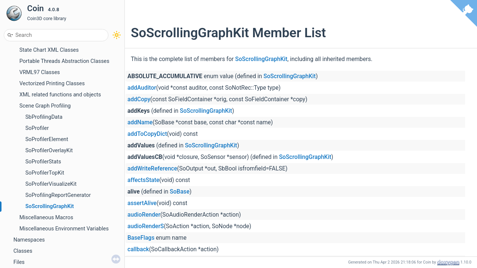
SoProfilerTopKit (44, 173)
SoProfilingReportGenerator (58, 195)
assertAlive (142, 203)
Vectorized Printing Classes (52, 83)
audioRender (143, 214)
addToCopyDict (147, 134)
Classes (22, 251)
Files (19, 262)
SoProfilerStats (43, 162)
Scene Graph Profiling (45, 106)
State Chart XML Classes (49, 50)
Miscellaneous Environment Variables (64, 229)
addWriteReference (152, 168)
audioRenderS (145, 226)
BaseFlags (140, 237)
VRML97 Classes (39, 72)
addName (139, 122)
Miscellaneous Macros (46, 217)
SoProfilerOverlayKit (49, 150)
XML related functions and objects (60, 95)
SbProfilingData (43, 117)
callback (138, 249)
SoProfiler (37, 128)
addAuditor (141, 87)
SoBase (180, 191)
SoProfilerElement (46, 139)
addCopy (138, 99)
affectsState (143, 180)
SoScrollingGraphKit (49, 206)
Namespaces (29, 240)
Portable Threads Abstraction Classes (64, 61)
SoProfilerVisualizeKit (51, 184)
